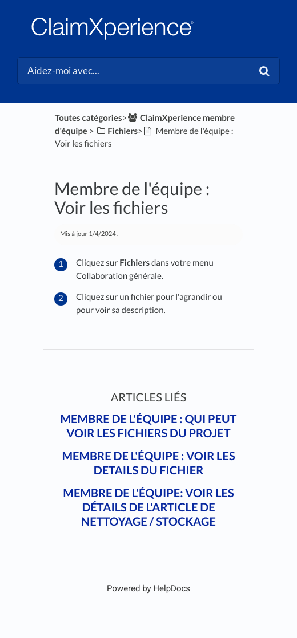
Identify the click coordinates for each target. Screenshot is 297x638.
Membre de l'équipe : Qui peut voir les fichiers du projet (149, 426)
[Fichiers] (116, 131)
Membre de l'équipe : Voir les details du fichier (148, 463)
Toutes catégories (88, 118)
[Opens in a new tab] (148, 588)
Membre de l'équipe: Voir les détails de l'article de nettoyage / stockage (148, 507)
